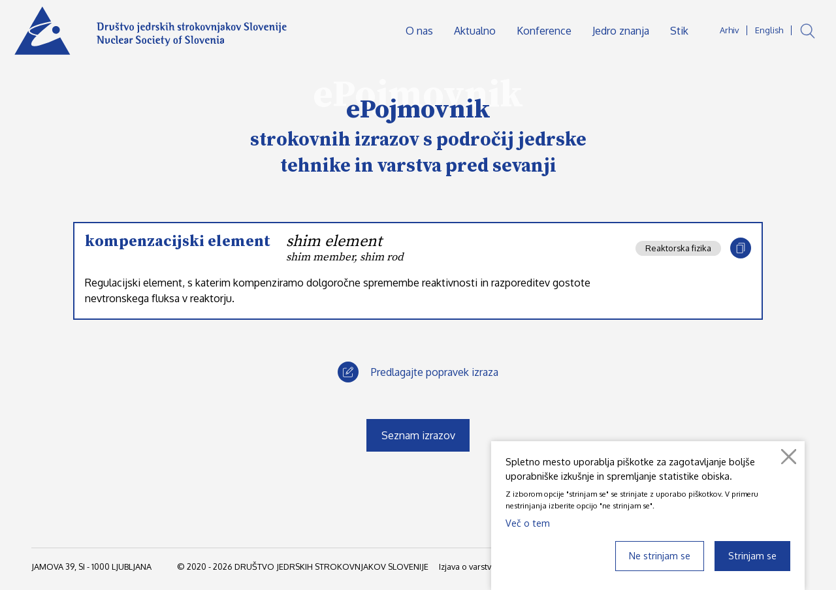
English (769, 30)
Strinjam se (752, 555)
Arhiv (729, 30)
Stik (679, 30)
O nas (419, 30)
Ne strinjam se (659, 555)
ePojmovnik (418, 109)
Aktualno (475, 30)
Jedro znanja (620, 30)
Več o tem (528, 523)
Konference (544, 30)
